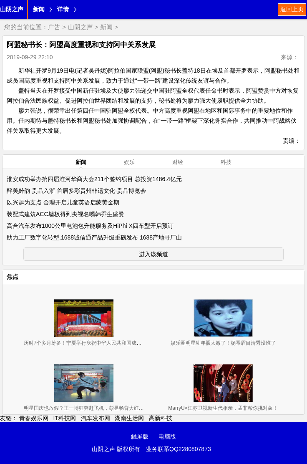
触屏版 (139, 436)
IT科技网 (64, 418)
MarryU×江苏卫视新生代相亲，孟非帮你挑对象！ (222, 408)
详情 (63, 9)
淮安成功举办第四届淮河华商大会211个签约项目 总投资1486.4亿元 (94, 179)
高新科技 (160, 418)
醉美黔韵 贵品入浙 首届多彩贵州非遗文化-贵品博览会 (76, 190)
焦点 (12, 276)
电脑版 (167, 436)
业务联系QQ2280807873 (178, 449)
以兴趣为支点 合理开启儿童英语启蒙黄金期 (63, 202)
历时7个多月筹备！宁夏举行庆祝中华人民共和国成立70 (85, 343)
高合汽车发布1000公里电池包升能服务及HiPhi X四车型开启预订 (90, 225)
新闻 (39, 9)
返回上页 (292, 9)
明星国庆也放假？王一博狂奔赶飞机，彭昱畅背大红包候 (86, 408)
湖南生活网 (129, 418)
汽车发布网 (95, 418)
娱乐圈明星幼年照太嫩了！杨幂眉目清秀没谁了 (223, 343)
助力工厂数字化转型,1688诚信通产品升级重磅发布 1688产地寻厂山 (94, 237)
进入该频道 (153, 254)
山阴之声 (11, 9)
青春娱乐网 (33, 418)
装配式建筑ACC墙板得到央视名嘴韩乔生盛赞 (65, 214)
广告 (54, 26)
